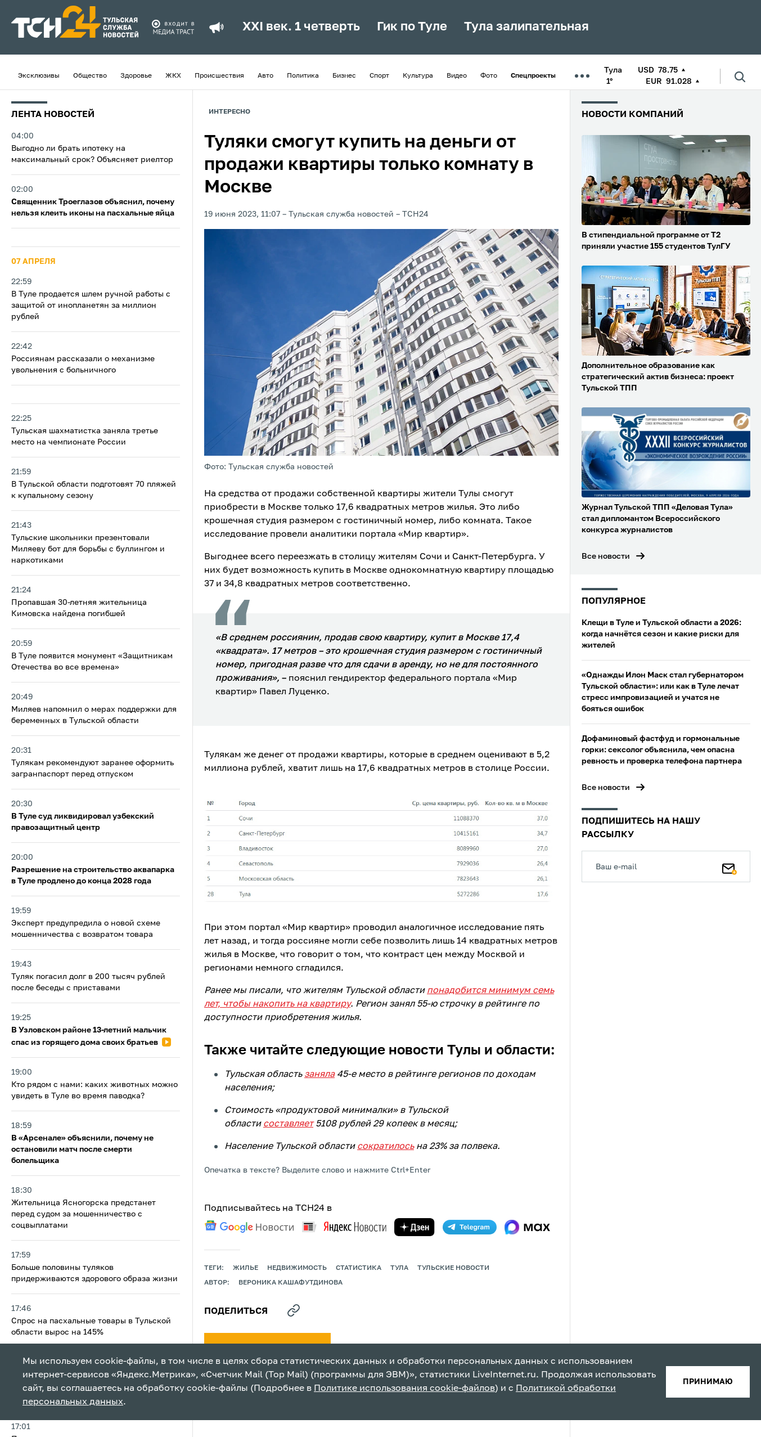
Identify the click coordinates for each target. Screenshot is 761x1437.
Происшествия (219, 76)
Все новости (606, 556)
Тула (399, 1268)
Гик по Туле (412, 27)
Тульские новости (453, 1268)
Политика (303, 76)
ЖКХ (173, 76)
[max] (527, 1227)
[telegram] (470, 1227)
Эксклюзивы (39, 76)
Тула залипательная (526, 27)
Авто (265, 76)
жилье (245, 1268)
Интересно (229, 112)
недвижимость (297, 1268)
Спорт (379, 76)
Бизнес (344, 76)
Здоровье (136, 76)
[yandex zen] (414, 1227)
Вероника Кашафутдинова (290, 1282)
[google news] (249, 1226)
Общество (90, 76)
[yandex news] (344, 1227)
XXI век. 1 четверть (301, 27)
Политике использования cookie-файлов (404, 1388)
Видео (457, 76)
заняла (319, 1074)
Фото (488, 76)
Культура (418, 76)
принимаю (708, 1382)
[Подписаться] (729, 866)
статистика (358, 1268)
